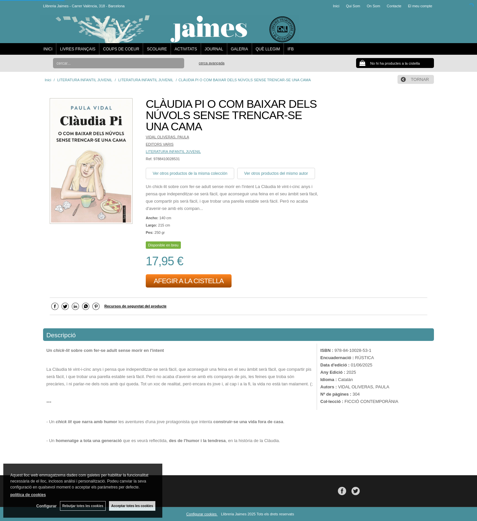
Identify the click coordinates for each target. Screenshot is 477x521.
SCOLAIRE (157, 49)
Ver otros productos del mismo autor (276, 173)
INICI (47, 49)
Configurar (46, 506)
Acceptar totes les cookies (132, 506)
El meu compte (420, 6)
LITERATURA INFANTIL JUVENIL (173, 152)
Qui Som (353, 6)
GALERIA (239, 49)
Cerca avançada (212, 63)
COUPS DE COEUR (121, 49)
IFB (291, 49)
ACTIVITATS (186, 49)
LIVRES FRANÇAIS (77, 49)
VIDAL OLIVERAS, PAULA (167, 137)
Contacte (394, 6)
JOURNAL (214, 49)
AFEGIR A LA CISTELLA (189, 281)
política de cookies (28, 494)
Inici (336, 6)
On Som (373, 6)
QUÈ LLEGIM (268, 49)
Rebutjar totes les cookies (82, 506)
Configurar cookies (202, 514)
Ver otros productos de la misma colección (190, 173)
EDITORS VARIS (160, 144)
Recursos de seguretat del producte (135, 306)
